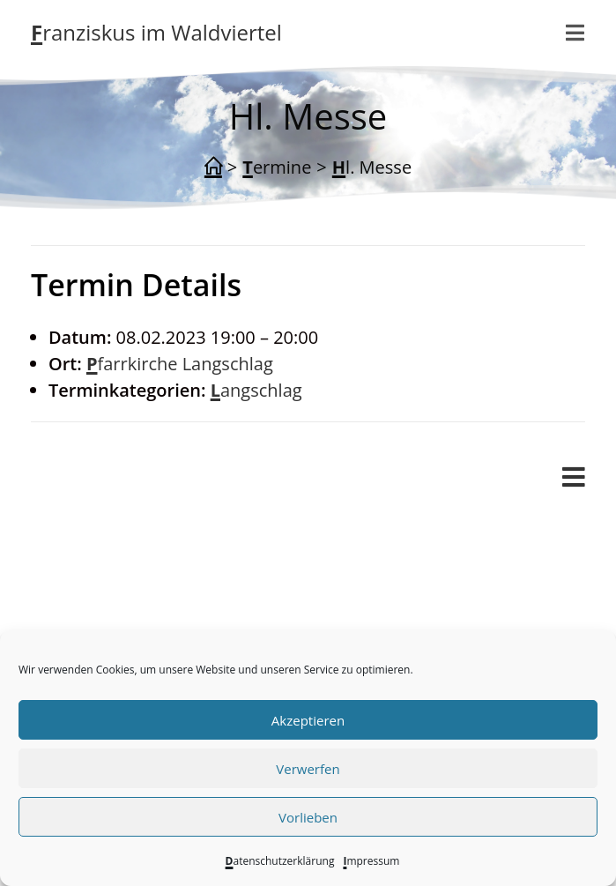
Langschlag (256, 390)
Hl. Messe (372, 167)
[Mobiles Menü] (575, 32)
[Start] (213, 167)
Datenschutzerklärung (280, 860)
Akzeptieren (308, 720)
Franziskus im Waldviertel (156, 32)
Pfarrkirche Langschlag (179, 364)
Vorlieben (308, 817)
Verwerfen (307, 769)
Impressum (371, 860)
